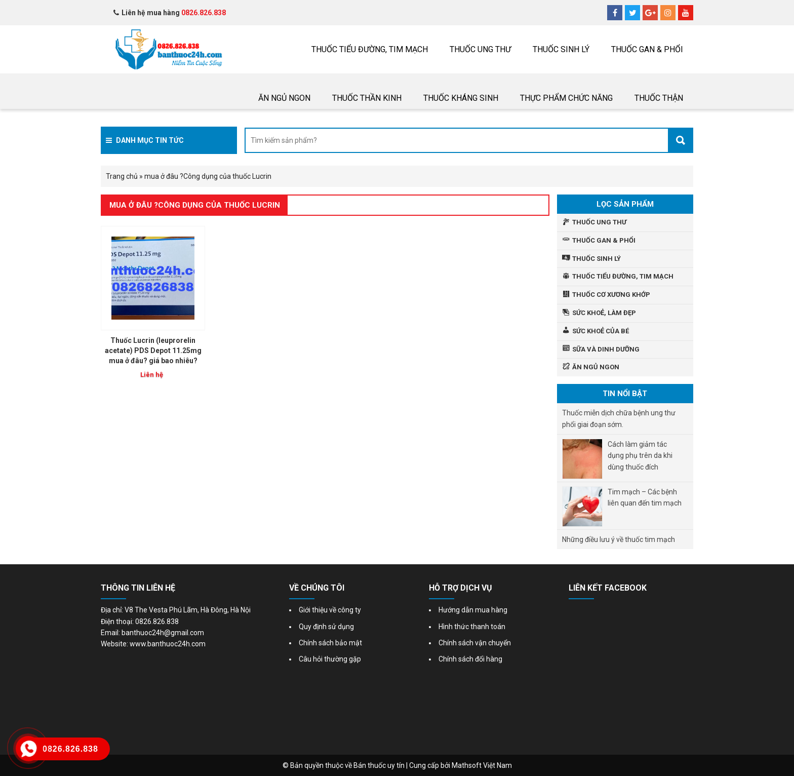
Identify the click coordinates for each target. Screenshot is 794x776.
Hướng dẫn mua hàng (473, 610)
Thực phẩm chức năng (566, 98)
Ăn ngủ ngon (284, 98)
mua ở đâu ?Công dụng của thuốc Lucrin (194, 205)
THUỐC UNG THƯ (480, 49)
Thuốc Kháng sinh (460, 98)
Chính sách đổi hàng (470, 659)
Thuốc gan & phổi (647, 49)
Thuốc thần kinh (367, 98)
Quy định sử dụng (326, 627)
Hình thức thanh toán (472, 627)
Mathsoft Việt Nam (482, 765)
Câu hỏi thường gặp (330, 659)
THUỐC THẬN (658, 98)
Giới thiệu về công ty (330, 610)
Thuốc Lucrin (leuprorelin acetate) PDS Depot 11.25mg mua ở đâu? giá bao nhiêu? (153, 350)
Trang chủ (122, 176)
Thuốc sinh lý (561, 49)
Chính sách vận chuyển (475, 643)
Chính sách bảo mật (330, 643)
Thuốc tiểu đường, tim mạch (369, 49)
